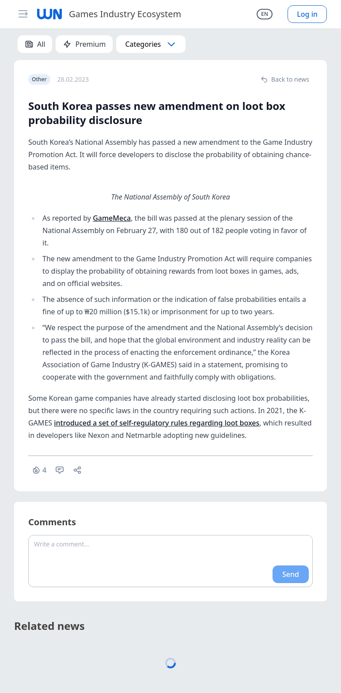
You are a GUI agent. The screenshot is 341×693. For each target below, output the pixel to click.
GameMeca (112, 218)
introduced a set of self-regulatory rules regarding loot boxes (156, 423)
